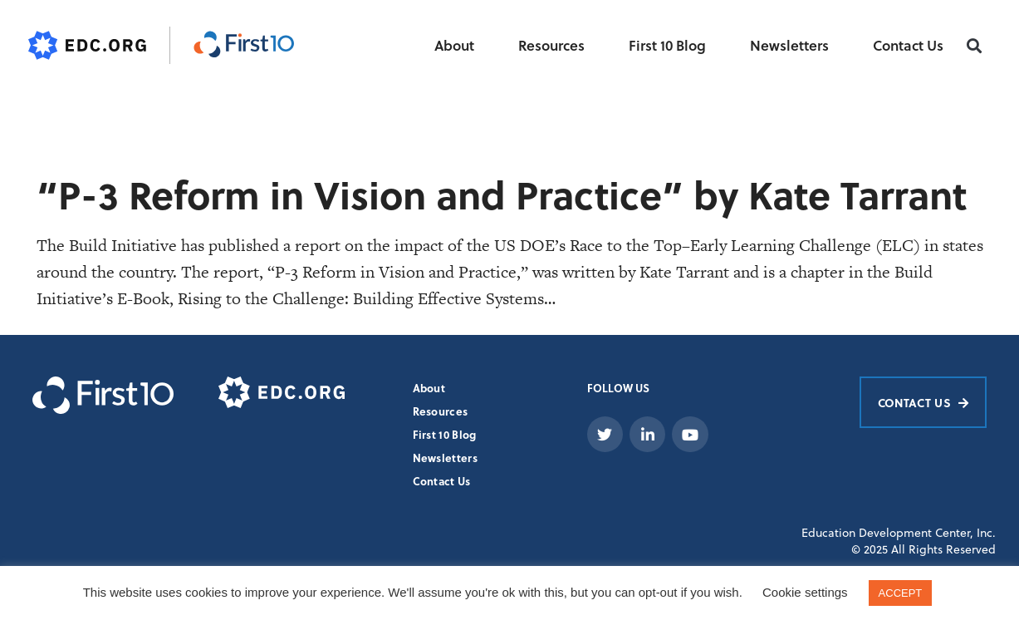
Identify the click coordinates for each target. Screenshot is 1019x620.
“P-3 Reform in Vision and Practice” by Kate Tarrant (502, 194)
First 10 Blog (667, 45)
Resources (551, 45)
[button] (973, 46)
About (454, 45)
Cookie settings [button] (805, 592)
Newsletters (789, 45)
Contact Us (908, 45)
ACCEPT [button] (901, 593)
